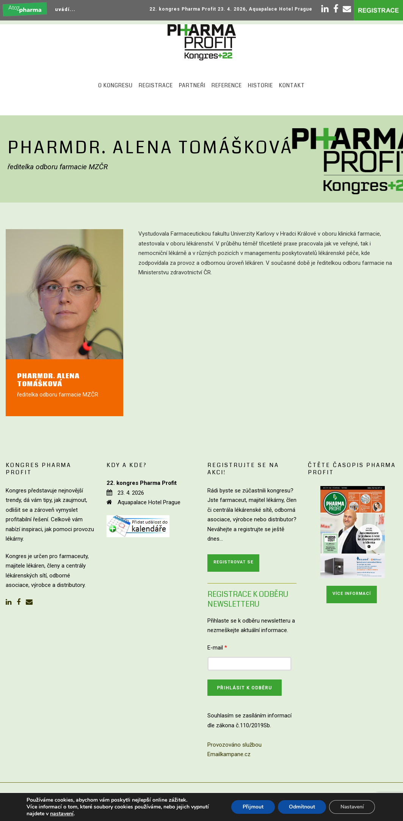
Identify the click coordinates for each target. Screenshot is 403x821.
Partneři (192, 85)
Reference (227, 85)
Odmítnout (300, 806)
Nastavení (351, 806)
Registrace (156, 85)
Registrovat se (233, 562)
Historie (260, 85)
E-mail (217, 647)
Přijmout (251, 806)
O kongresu (115, 85)
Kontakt (292, 85)
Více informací (351, 593)
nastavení (62, 813)
